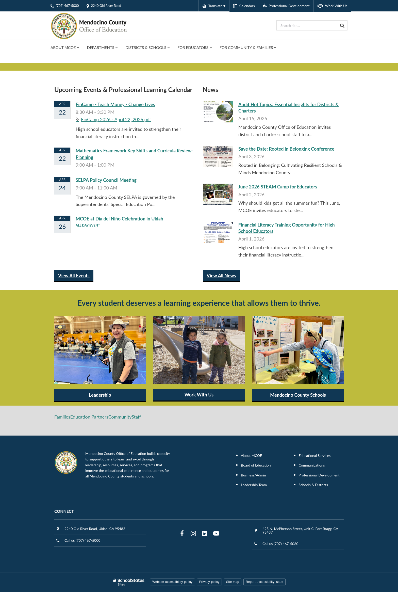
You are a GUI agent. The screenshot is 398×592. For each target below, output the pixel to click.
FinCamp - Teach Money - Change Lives (115, 104)
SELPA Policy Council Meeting (106, 180)
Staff (136, 417)
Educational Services (315, 455)
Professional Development (319, 475)
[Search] (342, 25)
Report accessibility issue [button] (264, 582)
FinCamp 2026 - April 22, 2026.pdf (116, 119)
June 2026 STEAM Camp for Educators (277, 186)
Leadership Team (254, 485)
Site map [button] (232, 582)
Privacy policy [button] (209, 582)
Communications (312, 465)
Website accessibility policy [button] (172, 582)
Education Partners (89, 417)
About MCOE (251, 455)
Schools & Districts (313, 485)
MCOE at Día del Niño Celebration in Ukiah (119, 218)
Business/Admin (253, 475)
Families (62, 417)
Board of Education (256, 465)
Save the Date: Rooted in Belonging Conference (286, 149)
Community (120, 417)
